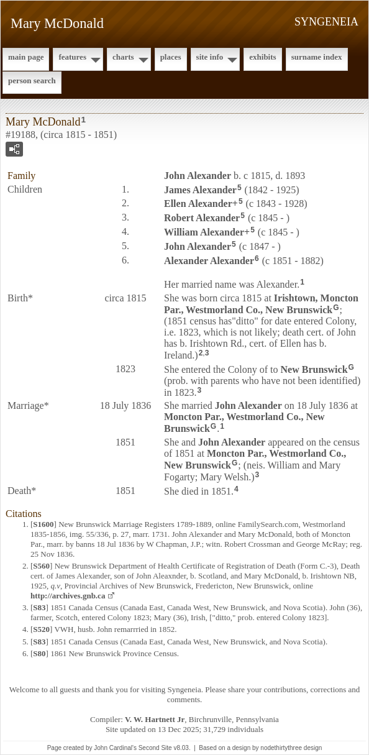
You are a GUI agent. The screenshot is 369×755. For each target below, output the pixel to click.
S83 (39, 607)
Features (72, 57)
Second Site (155, 747)
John (197, 175)
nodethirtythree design (291, 747)
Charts (123, 57)
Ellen (198, 203)
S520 (41, 629)
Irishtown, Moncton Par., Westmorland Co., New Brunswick (261, 304)
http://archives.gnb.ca (67, 595)
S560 (41, 565)
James (200, 189)
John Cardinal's (115, 747)
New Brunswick (314, 369)
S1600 (43, 524)
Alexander (209, 260)
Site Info (210, 57)
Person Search (32, 80)
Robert (202, 218)
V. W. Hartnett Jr (154, 719)
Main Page (25, 57)
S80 (39, 653)
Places (170, 57)
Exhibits (262, 57)
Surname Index (316, 57)
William (204, 232)
